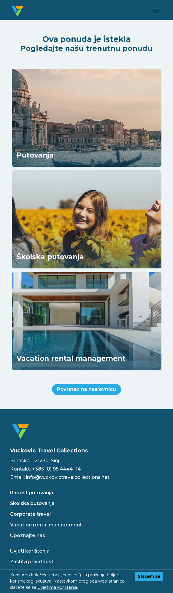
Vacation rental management (46, 525)
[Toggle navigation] (155, 11)
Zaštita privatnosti (32, 561)
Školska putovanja (32, 503)
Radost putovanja (31, 493)
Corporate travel (30, 514)
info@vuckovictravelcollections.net (67, 477)
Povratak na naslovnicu (86, 389)
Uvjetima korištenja (57, 587)
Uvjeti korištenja (30, 551)
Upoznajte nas (27, 535)
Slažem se (149, 576)
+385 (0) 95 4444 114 (56, 469)
